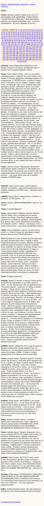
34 (4, 34)
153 (4, 51)
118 (9, 45)
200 (40, 57)
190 (7, 57)
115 (41, 42)
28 (33, 32)
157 (17, 51)
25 (26, 32)
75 (16, 38)
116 (2, 45)
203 (10, 59)
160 (27, 51)
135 (23, 47)
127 (38, 45)
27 (30, 32)
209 (30, 59)
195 (23, 57)
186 (33, 55)
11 (34, 30)
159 (23, 51)
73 (11, 38)
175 (36, 53)
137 (30, 47)
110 (25, 42)
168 (13, 53)
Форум (3, 4)
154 (7, 51)
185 (30, 55)
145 (17, 49)
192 (13, 57)
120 (15, 45)
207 (23, 59)
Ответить (4, 6)
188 (40, 55)
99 (31, 40)
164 (40, 51)
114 (38, 42)
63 (30, 36)
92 (15, 40)
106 (12, 42)
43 (26, 34)
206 (20, 59)
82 (33, 38)
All (25, 61)
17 (7, 32)
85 (40, 38)
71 (7, 38)
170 (20, 53)
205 (17, 59)
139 (36, 47)
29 (35, 32)
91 (12, 40)
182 (20, 55)
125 (31, 45)
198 (33, 57)
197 (30, 57)
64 (33, 36)
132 (13, 47)
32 (42, 32)
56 (14, 36)
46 (33, 34)
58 (18, 36)
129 (4, 47)
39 (16, 34)
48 (37, 34)
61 (26, 36)
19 (11, 32)
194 (20, 57)
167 (10, 53)
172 (27, 53)
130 (7, 47)
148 (27, 49)
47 (35, 34)
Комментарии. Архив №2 (18, 4)
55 (11, 36)
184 (27, 55)
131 (10, 47)
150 (33, 49)
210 (33, 59)
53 (7, 36)
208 (27, 59)
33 (2, 34)
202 (7, 59)
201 (4, 59)
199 (36, 57)
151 (36, 49)
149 (30, 49)
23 (21, 32)
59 (21, 36)
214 (22, 61)
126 (35, 45)
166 (7, 53)
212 (40, 59)
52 (4, 36)
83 (35, 38)
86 (42, 38)
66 (37, 36)
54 (9, 36)
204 (13, 59)
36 (9, 34)
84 (37, 38)
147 (23, 49)
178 (7, 55)
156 (13, 51)
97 (26, 40)
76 (18, 38)
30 (37, 32)
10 (32, 30)
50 (42, 34)
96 (24, 40)
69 (2, 38)
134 (20, 47)
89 (8, 40)
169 (17, 53)
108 (19, 42)
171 (23, 53)
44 (28, 34)
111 (28, 42)
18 (9, 32)
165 (4, 53)
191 (10, 57)
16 (4, 32)
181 (17, 55)
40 (18, 34)
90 (10, 40)
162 (33, 51)
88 (5, 40)
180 (13, 55)
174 (33, 53)
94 (19, 40)
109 (22, 42)
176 (40, 53)
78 (23, 38)
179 (10, 55)
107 (15, 42)
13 (39, 30)
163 (36, 51)
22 (18, 32)
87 (3, 40)
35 (7, 34)
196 (27, 57)
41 (21, 34)
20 (14, 32)
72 (9, 38)
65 (35, 36)
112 (32, 42)
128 (41, 45)
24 (23, 32)
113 (35, 42)
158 (20, 51)
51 (2, 36)
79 (26, 38)
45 (30, 34)
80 (28, 38)
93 (17, 40)
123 (25, 45)
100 (34, 40)
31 (40, 32)
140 (40, 47)
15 (2, 32)
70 (4, 38)
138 (33, 47)
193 (17, 57)
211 (36, 59)
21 (16, 32)
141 (4, 49)
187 (36, 55)
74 (14, 38)
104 (5, 42)
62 (28, 36)
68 (42, 36)
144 (13, 49)
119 (12, 45)
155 (10, 51)
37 (11, 34)
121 (18, 45)
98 (29, 40)
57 (16, 36)
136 (27, 47)
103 (2, 42)
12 (36, 30)
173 (30, 53)
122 (21, 45)
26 (28, 32)
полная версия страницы (11, 502)
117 (5, 45)
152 (40, 49)
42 (23, 34)
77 (21, 38)
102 (40, 40)
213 (18, 61)
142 (7, 49)
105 (9, 42)
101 (37, 40)
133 (17, 47)
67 (40, 36)
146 (20, 49)
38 (14, 34)
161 (30, 51)
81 (30, 38)
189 (4, 57)
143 (10, 49)
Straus (32, 4)
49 (40, 34)
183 (23, 55)
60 (23, 36)
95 (22, 40)
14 (41, 30)
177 (4, 55)
